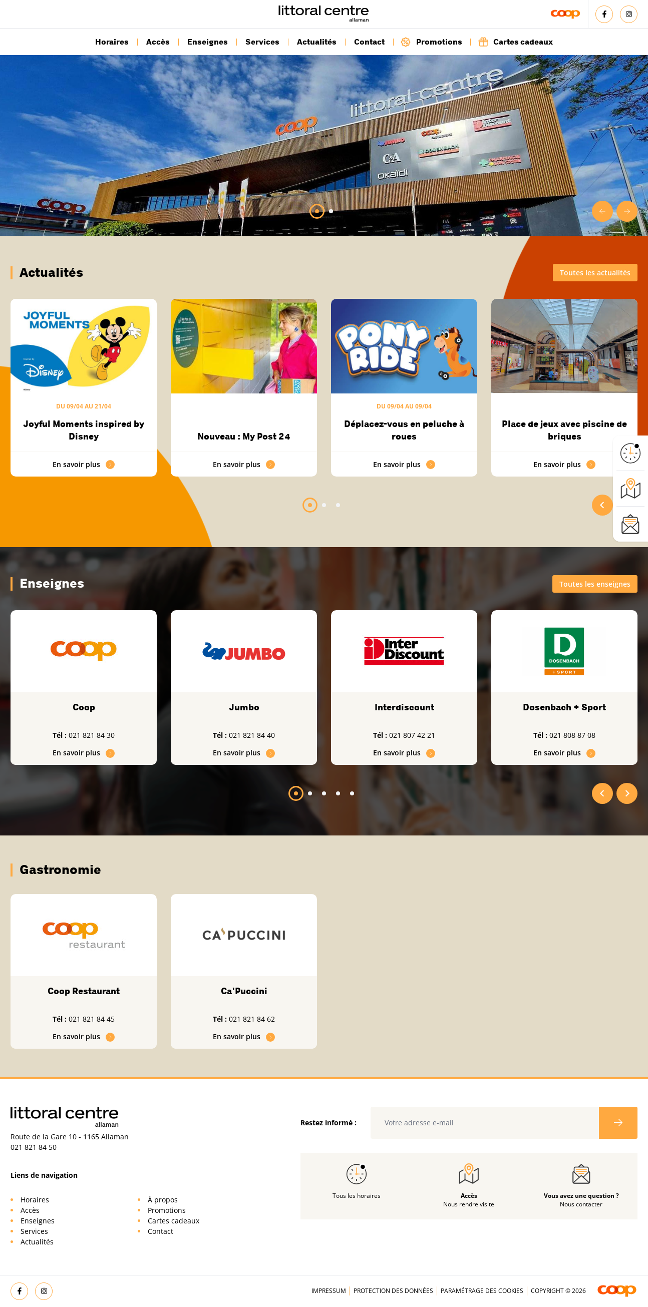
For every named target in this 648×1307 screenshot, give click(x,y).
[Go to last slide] (602, 211)
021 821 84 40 (252, 735)
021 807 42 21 (412, 735)
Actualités (317, 42)
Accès (158, 42)
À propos (163, 1199)
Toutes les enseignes (594, 584)
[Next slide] (626, 211)
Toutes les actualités (595, 272)
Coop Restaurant (84, 991)
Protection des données (393, 1290)
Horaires (112, 42)
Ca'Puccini (244, 991)
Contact (369, 42)
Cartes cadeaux (515, 42)
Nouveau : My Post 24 (243, 436)
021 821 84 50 (34, 1147)
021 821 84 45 (92, 1019)
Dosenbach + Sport (564, 707)
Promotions (431, 42)
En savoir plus (84, 464)
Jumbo (244, 707)
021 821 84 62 (252, 1019)
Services (262, 42)
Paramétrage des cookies (482, 1290)
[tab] (317, 211)
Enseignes (207, 42)
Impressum (328, 1290)
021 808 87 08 (572, 735)
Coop (84, 707)
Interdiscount (404, 707)
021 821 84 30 (92, 735)
